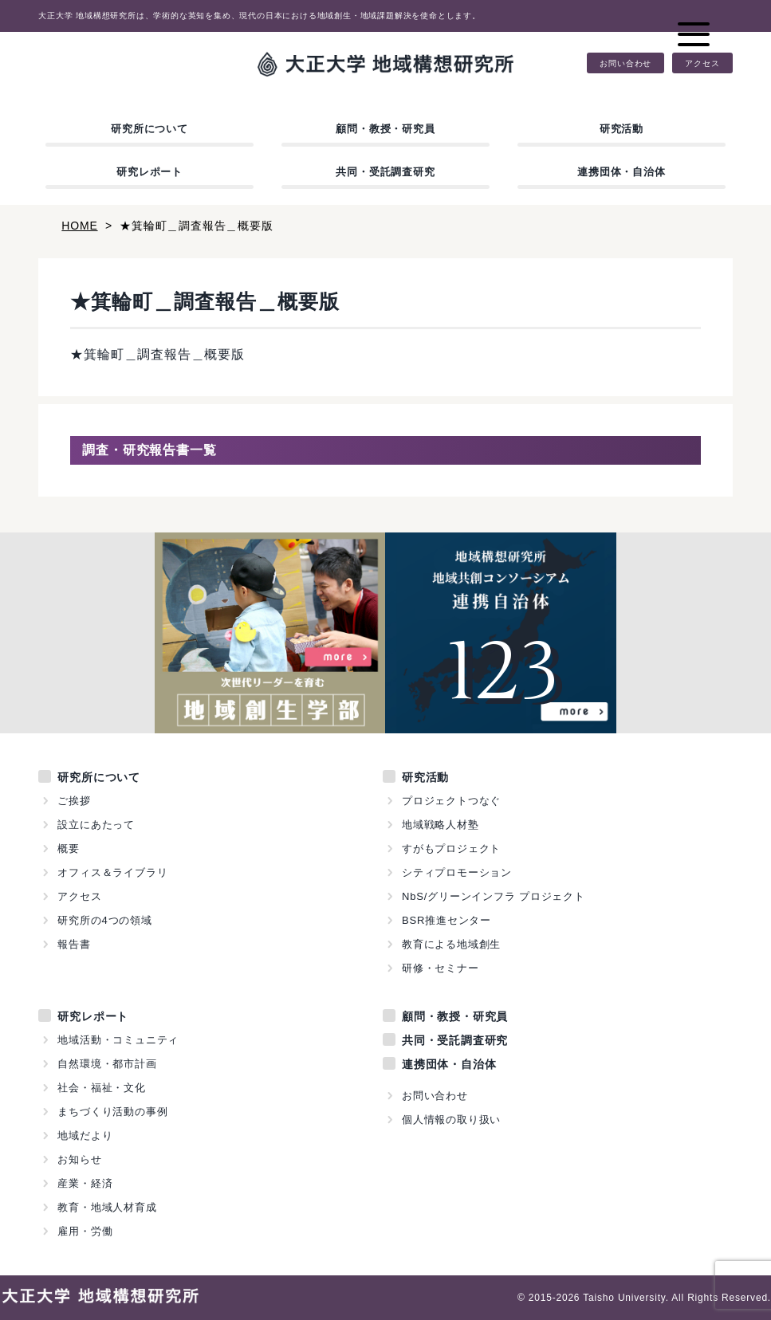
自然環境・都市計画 (106, 1064)
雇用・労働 (84, 1231)
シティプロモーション (457, 872)
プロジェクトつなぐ (451, 801)
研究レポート (149, 172)
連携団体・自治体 (621, 172)
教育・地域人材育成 (106, 1207)
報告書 (73, 944)
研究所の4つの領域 (104, 920)
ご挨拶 (73, 801)
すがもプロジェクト (451, 848)
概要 (68, 848)
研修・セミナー (440, 968)
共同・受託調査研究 (385, 172)
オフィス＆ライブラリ (112, 872)
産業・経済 (84, 1183)
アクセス (702, 63)
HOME (79, 225)
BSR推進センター (446, 920)
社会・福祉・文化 (101, 1088)
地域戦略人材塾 (440, 825)
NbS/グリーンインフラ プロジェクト (493, 896)
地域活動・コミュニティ (118, 1040)
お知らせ (79, 1159)
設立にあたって (96, 825)
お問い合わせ (625, 63)
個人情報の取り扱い (451, 1120)
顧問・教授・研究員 (385, 129)
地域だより (84, 1135)
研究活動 (621, 129)
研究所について (149, 129)
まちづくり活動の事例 (112, 1112)
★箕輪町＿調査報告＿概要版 (157, 354)
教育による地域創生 (451, 944)
